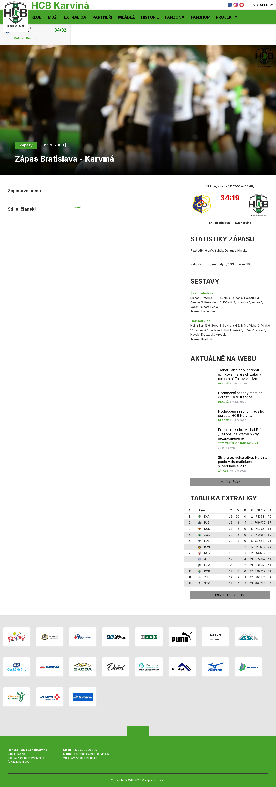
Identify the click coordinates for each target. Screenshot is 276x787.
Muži (53, 17)
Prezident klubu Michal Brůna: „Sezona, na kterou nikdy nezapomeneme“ (242, 434)
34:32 (60, 30)
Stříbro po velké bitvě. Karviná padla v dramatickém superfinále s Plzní (242, 462)
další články (230, 481)
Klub (36, 17)
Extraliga (75, 17)
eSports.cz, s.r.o (155, 780)
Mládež (126, 17)
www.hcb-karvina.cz (84, 757)
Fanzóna (175, 17)
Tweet (76, 207)
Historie (150, 17)
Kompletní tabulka (230, 595)
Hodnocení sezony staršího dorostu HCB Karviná (240, 395)
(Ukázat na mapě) (19, 761)
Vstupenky (260, 5)
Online (18, 38)
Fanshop (200, 17)
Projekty (226, 17)
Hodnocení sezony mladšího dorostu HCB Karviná (241, 413)
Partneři (102, 17)
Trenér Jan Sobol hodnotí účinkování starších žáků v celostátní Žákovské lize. (239, 374)
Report (31, 38)
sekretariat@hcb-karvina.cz (92, 753)
